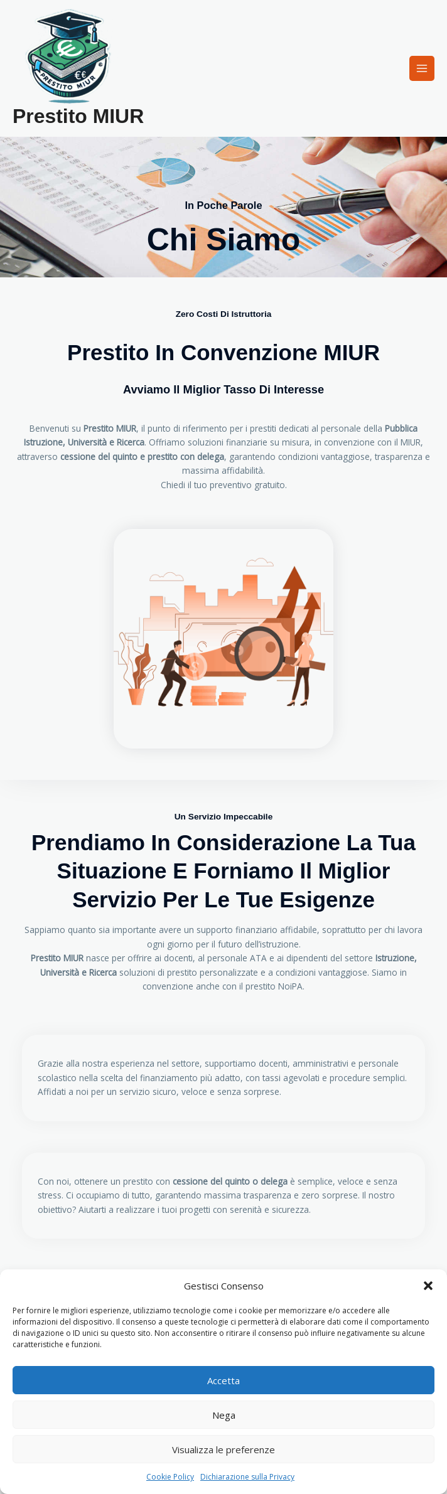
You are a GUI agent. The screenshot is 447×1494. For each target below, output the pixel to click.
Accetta (223, 1380)
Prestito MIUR (78, 116)
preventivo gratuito (247, 485)
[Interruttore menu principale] (422, 69)
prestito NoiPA (274, 986)
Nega (223, 1415)
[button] (428, 1285)
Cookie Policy (170, 1476)
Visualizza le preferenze (223, 1449)
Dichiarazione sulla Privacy (247, 1476)
